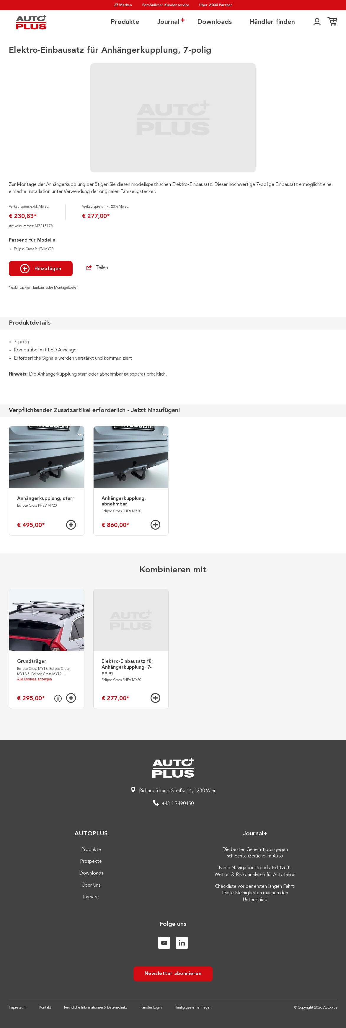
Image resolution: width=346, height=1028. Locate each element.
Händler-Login (151, 1007)
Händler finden (272, 22)
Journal (168, 21)
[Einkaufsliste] (332, 22)
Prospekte (91, 861)
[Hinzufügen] (71, 525)
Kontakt (45, 1007)
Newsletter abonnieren (173, 973)
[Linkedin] (182, 943)
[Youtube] (164, 943)
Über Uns (90, 885)
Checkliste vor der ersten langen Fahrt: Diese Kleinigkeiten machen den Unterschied (255, 893)
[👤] (317, 22)
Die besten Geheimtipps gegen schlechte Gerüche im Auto (255, 853)
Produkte (125, 22)
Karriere (91, 897)
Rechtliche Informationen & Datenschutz (95, 1007)
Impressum (18, 1007)
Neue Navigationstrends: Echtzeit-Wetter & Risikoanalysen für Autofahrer (255, 871)
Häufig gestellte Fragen (193, 1007)
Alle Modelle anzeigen (34, 679)
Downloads (214, 22)
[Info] (58, 699)
